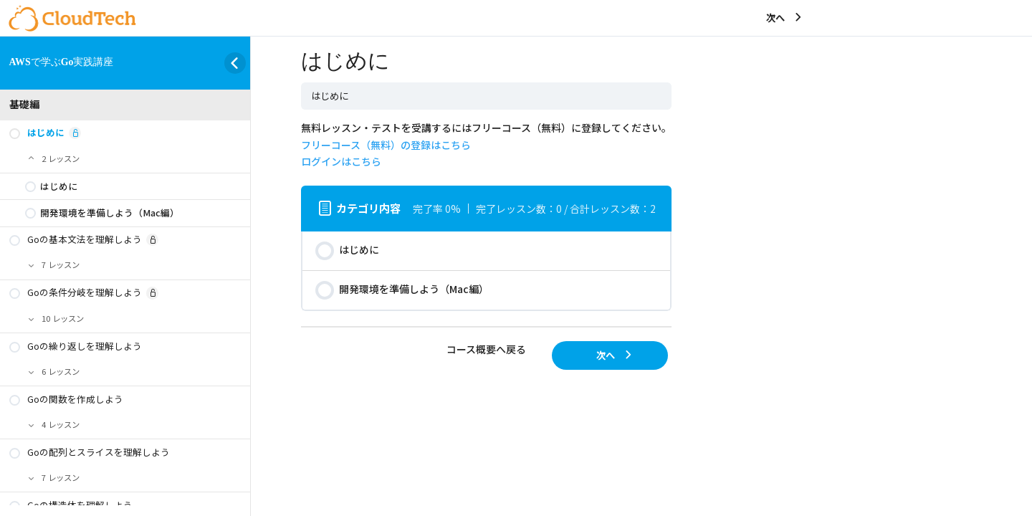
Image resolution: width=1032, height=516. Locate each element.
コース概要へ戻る (486, 349)
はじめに (329, 95)
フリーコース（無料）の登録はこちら (386, 145)
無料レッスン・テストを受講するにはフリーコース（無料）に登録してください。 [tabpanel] (486, 144)
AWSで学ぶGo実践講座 (61, 62)
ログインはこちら (341, 161)
